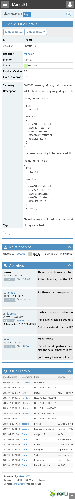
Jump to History (35, 31)
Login (27, 14)
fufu (8, 339)
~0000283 (25, 279)
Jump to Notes (13, 31)
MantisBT (23, 476)
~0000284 (25, 299)
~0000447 (24, 320)
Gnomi (25, 434)
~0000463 (25, 346)
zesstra (25, 423)
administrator (19, 483)
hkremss (11, 313)
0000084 (22, 253)
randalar (29, 53)
